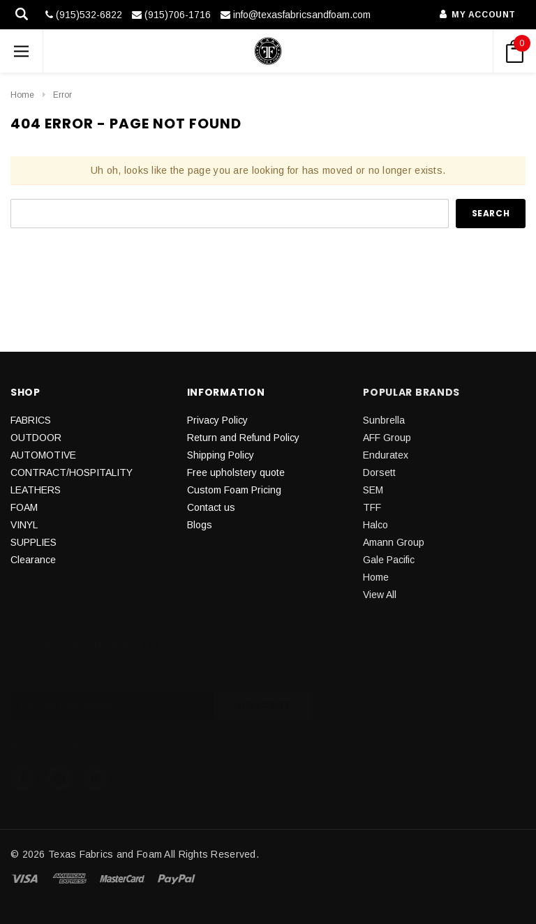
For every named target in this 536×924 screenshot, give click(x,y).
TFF (372, 507)
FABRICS (30, 420)
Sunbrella (384, 420)
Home (22, 95)
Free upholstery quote (236, 472)
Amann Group (393, 542)
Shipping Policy (220, 455)
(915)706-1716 (171, 14)
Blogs (199, 524)
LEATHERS (35, 489)
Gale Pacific (389, 559)
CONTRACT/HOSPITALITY (71, 472)
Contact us (211, 507)
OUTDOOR (35, 437)
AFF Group (387, 437)
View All (379, 594)
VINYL (24, 524)
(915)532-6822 (83, 14)
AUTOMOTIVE (43, 455)
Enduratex (385, 455)
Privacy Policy (217, 420)
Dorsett (379, 472)
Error (62, 95)
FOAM (24, 507)
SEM (373, 489)
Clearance (33, 559)
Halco (375, 524)
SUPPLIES (33, 542)
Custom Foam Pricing (234, 489)
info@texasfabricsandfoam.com (296, 14)
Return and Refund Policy (243, 437)
